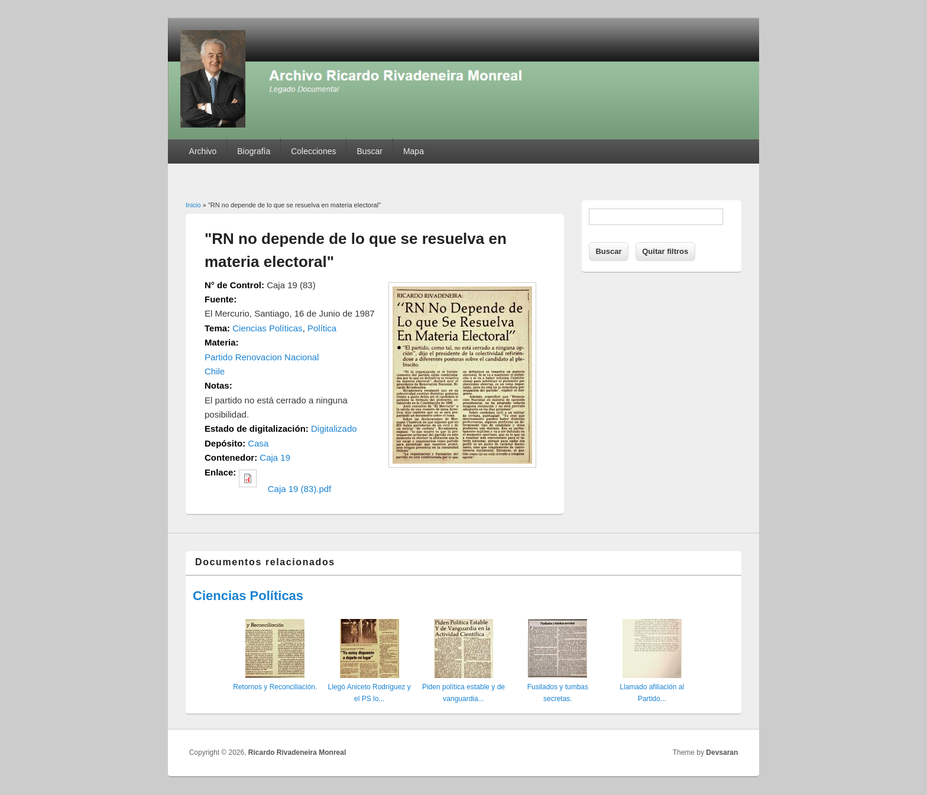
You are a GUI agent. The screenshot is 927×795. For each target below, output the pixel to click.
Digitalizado (334, 428)
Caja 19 (275, 457)
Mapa (413, 151)
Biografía (253, 151)
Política (321, 328)
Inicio (193, 204)
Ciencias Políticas (267, 328)
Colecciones (313, 151)
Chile (215, 371)
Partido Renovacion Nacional (262, 357)
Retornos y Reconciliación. (275, 687)
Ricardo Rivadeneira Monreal (297, 752)
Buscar (369, 151)
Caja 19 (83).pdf (300, 489)
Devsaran (722, 752)
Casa (258, 443)
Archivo (203, 151)
